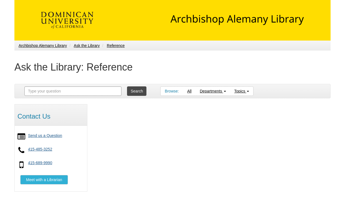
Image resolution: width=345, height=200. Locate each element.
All (189, 91)
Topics (241, 91)
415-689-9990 (40, 163)
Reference (116, 45)
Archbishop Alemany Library (43, 45)
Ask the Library (87, 45)
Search (137, 91)
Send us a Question (45, 135)
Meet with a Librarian (44, 180)
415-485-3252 (40, 149)
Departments (213, 91)
